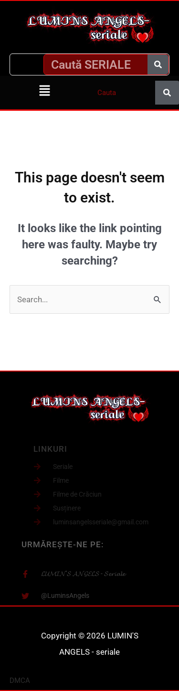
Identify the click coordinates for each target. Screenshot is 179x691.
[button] (44, 91)
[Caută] (157, 64)
